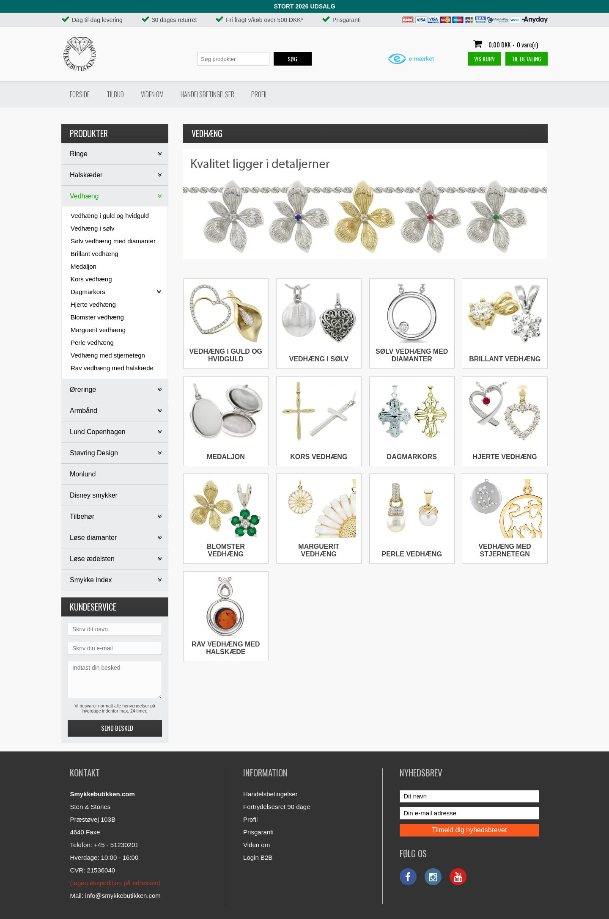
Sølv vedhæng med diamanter (113, 241)
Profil (259, 94)
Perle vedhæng (92, 342)
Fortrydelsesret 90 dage (276, 806)
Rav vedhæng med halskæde (112, 367)
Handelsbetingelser (207, 94)
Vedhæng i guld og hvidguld (110, 215)
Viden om (152, 94)
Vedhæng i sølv (92, 228)
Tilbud (115, 94)
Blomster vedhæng (97, 317)
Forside (80, 94)
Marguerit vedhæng (98, 329)
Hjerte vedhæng (93, 304)
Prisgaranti (258, 832)
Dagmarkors (412, 456)
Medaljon (83, 266)
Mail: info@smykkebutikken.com (115, 895)
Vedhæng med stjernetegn (108, 355)
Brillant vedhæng (94, 253)
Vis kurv (484, 58)
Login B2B (257, 857)
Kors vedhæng (91, 279)
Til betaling (526, 58)
